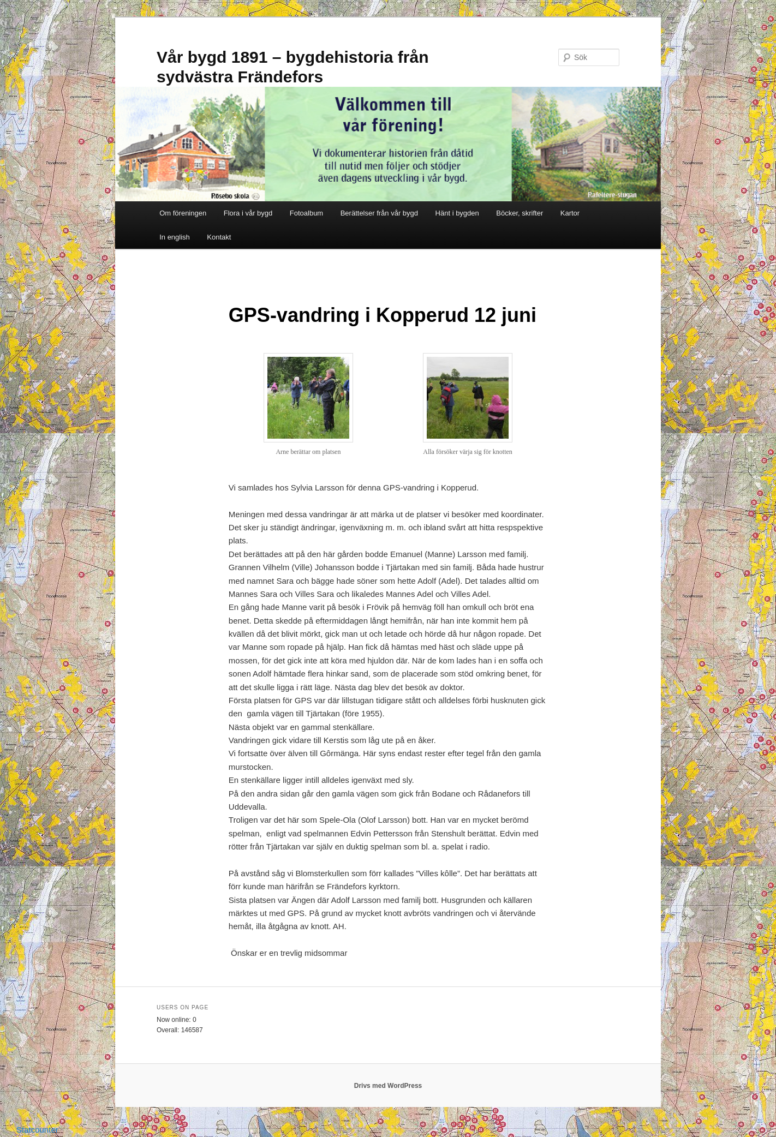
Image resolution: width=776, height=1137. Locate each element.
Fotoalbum (306, 213)
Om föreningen (182, 213)
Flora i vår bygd (248, 213)
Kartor (570, 213)
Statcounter (37, 1129)
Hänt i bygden (457, 213)
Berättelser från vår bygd (379, 213)
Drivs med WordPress (388, 1086)
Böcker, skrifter (519, 213)
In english (174, 237)
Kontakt (219, 237)
